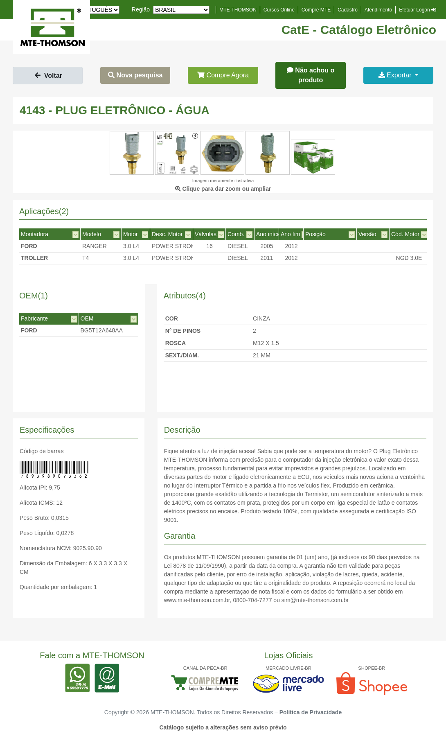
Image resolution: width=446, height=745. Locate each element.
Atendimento (378, 10)
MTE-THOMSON (238, 10)
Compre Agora (223, 75)
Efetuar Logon (417, 10)
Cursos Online (279, 10)
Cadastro (348, 10)
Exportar (395, 75)
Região (141, 9)
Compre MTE (316, 10)
